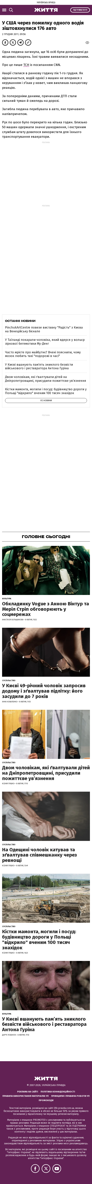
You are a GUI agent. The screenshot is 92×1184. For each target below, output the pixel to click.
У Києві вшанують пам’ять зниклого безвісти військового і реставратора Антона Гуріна (39, 366)
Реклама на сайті (27, 1091)
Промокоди (46, 1100)
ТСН (26, 65)
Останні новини (20, 321)
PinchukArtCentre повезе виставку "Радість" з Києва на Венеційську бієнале (44, 329)
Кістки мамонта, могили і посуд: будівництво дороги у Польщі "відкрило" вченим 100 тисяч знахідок (46, 391)
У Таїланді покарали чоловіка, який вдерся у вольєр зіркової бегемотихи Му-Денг (45, 342)
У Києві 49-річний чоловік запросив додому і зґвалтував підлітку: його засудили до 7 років (44, 691)
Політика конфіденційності (58, 1091)
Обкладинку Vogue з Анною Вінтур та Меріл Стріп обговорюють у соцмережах (45, 609)
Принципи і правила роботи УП (70, 1096)
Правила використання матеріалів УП (25, 1096)
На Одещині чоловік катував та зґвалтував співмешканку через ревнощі (39, 855)
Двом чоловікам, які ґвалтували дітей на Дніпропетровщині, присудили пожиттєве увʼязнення (45, 379)
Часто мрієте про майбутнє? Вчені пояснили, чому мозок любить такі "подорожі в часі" (43, 354)
